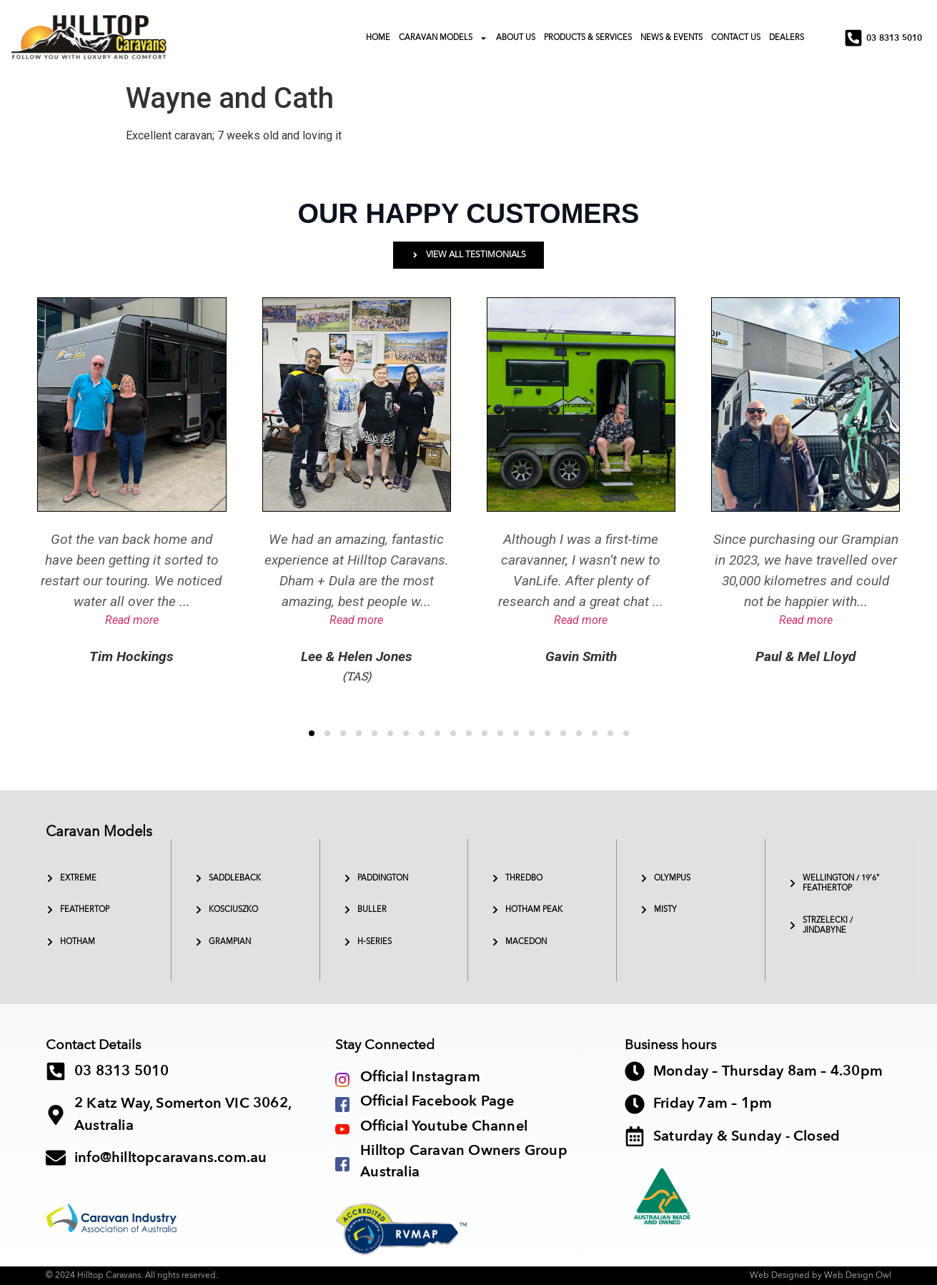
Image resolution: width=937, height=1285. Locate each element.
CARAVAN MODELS (443, 38)
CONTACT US (735, 37)
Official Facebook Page (437, 1101)
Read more (132, 620)
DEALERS (786, 37)
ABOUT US (515, 37)
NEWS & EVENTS (671, 37)
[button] (311, 733)
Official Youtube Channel (443, 1126)
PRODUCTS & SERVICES (588, 37)
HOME (378, 37)
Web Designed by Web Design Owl (820, 1275)
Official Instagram (420, 1076)
